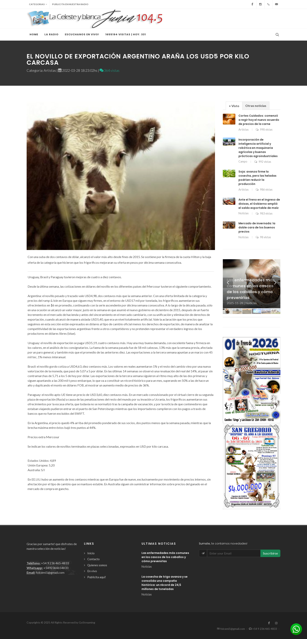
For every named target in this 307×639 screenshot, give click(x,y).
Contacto (93, 559)
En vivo (92, 571)
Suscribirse (270, 553)
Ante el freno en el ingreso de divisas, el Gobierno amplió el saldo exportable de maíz (259, 204)
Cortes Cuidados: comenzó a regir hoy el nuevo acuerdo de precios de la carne (258, 120)
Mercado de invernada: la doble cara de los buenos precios (256, 227)
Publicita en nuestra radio (70, 4)
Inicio (91, 553)
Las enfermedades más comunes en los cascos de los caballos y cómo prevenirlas (165, 557)
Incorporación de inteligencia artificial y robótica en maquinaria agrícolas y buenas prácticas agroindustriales (258, 148)
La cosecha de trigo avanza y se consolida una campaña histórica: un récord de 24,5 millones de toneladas (165, 583)
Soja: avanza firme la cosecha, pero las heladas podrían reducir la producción (257, 178)
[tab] (234, 106)
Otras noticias (255, 105)
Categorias (38, 4)
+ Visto (234, 106)
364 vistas (109, 70)
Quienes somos (97, 565)
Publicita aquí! (96, 577)
